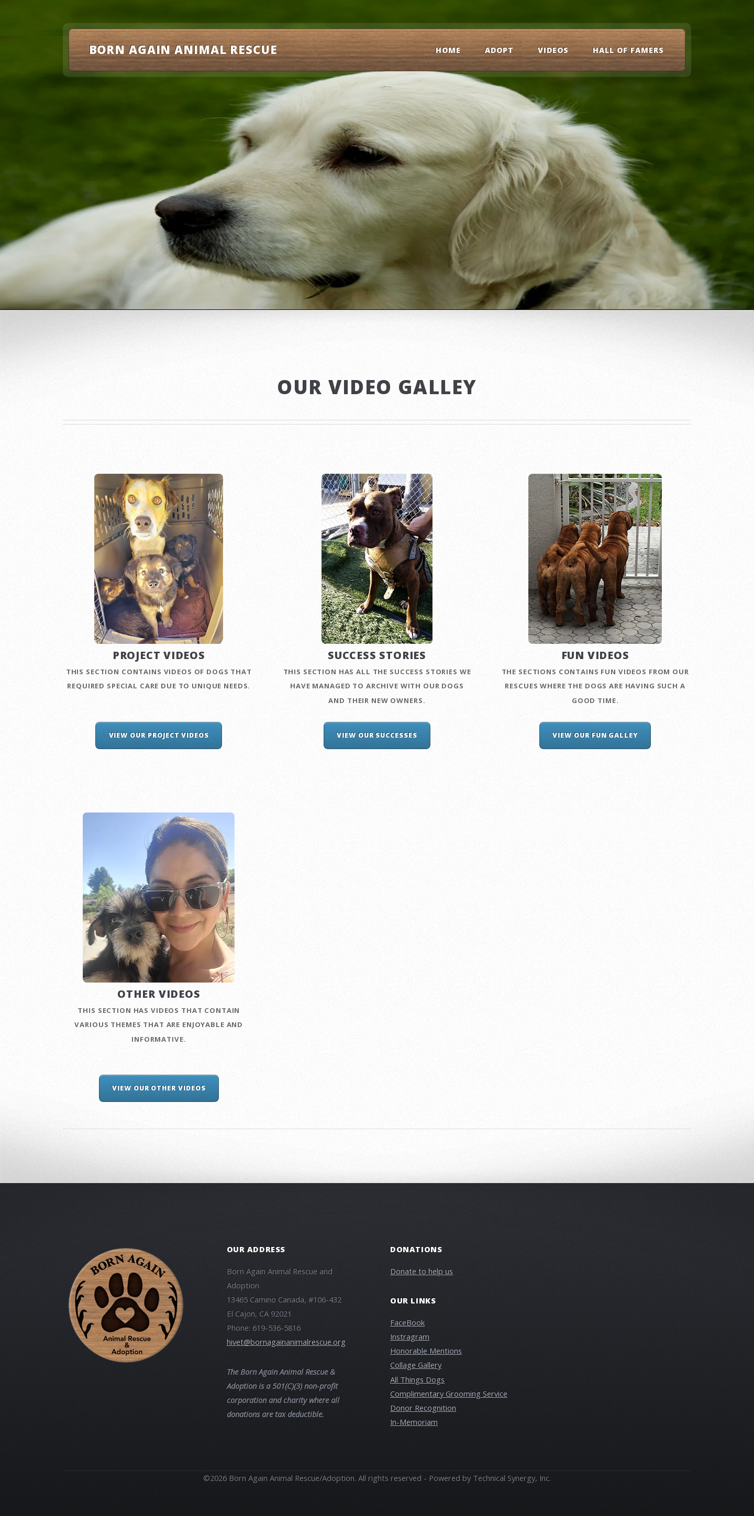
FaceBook (407, 1322)
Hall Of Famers (628, 50)
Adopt (499, 50)
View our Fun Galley (595, 735)
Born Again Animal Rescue (183, 49)
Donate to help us (421, 1271)
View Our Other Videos (159, 1088)
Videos (553, 50)
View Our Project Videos (159, 735)
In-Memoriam (414, 1422)
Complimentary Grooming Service (448, 1393)
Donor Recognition (423, 1407)
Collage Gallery (415, 1364)
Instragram (409, 1336)
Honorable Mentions (426, 1350)
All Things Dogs (417, 1379)
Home (448, 50)
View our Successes (377, 735)
